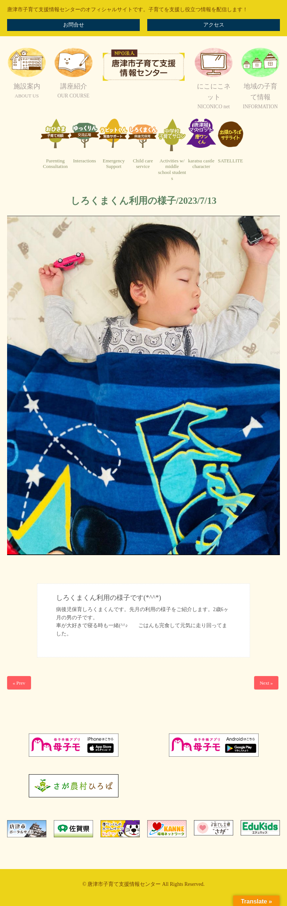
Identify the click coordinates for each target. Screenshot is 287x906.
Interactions (84, 161)
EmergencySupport (114, 163)
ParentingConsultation (55, 163)
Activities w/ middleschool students (172, 169)
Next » (266, 683)
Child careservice (143, 163)
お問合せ (73, 25)
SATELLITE (230, 161)
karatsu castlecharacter (201, 163)
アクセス (213, 25)
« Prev (19, 683)
